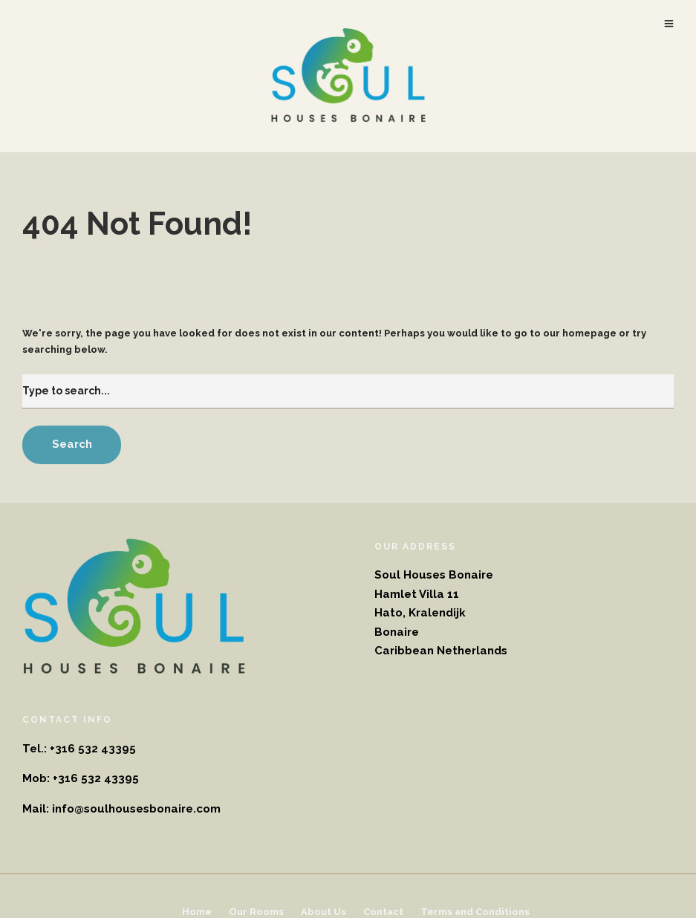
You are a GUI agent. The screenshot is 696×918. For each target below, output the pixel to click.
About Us (323, 911)
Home (197, 911)
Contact (383, 911)
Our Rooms (256, 911)
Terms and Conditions (475, 911)
